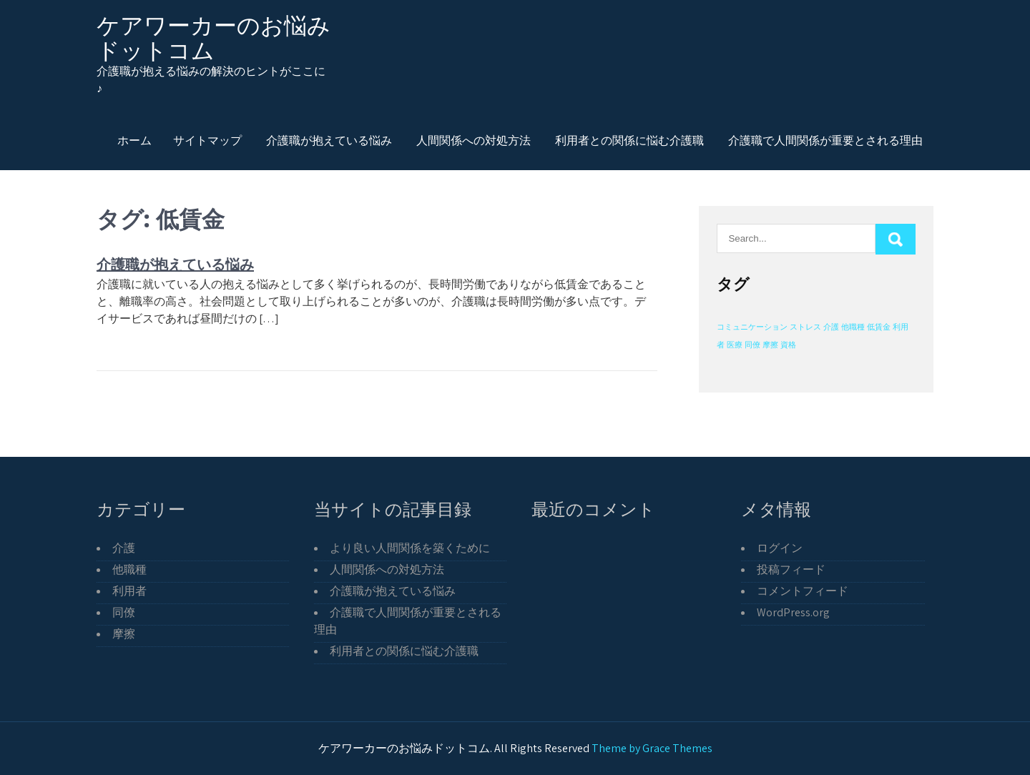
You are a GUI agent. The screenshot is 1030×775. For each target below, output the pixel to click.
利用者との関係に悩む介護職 (629, 140)
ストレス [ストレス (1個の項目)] (805, 327)
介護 (123, 548)
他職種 (129, 569)
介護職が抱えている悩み (329, 140)
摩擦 (123, 633)
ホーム (134, 140)
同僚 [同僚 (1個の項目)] (752, 345)
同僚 (123, 612)
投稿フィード (791, 569)
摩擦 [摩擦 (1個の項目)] (770, 345)
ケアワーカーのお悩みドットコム (213, 37)
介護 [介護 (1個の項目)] (831, 327)
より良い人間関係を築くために (410, 548)
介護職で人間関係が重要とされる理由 (825, 140)
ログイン (780, 548)
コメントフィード (802, 590)
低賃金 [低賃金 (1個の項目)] (879, 327)
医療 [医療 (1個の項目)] (734, 345)
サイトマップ (207, 140)
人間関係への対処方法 (473, 140)
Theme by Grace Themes (652, 748)
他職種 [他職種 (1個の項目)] (853, 327)
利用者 (129, 590)
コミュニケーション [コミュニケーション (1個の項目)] (752, 327)
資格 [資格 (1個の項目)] (788, 345)
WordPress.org (793, 612)
